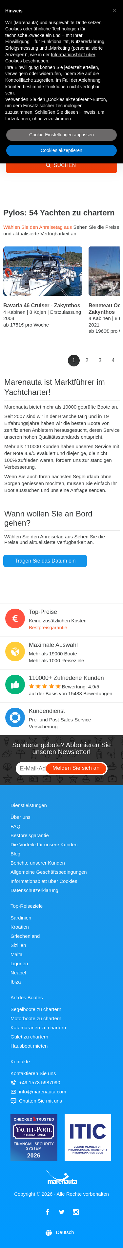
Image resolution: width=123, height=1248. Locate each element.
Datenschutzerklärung (34, 890)
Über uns (20, 817)
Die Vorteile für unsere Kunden (43, 844)
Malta (16, 954)
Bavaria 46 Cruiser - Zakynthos (41, 305)
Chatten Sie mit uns (36, 1101)
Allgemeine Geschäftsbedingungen (48, 872)
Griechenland (25, 936)
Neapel (18, 972)
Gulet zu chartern (29, 1036)
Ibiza (15, 982)
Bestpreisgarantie (48, 627)
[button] (114, 10)
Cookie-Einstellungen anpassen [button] (61, 134)
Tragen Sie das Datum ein (45, 561)
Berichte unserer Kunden (37, 863)
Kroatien (19, 927)
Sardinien (20, 917)
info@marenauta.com (38, 1091)
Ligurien (19, 963)
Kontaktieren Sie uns (33, 1073)
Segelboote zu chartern (35, 1009)
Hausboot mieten (29, 1046)
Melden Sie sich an (76, 768)
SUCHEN (61, 165)
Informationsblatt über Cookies (43, 881)
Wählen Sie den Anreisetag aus (38, 227)
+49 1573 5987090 (35, 1082)
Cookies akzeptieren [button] (61, 150)
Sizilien (18, 945)
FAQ (15, 826)
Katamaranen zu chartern (38, 1027)
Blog (15, 853)
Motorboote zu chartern (35, 1018)
